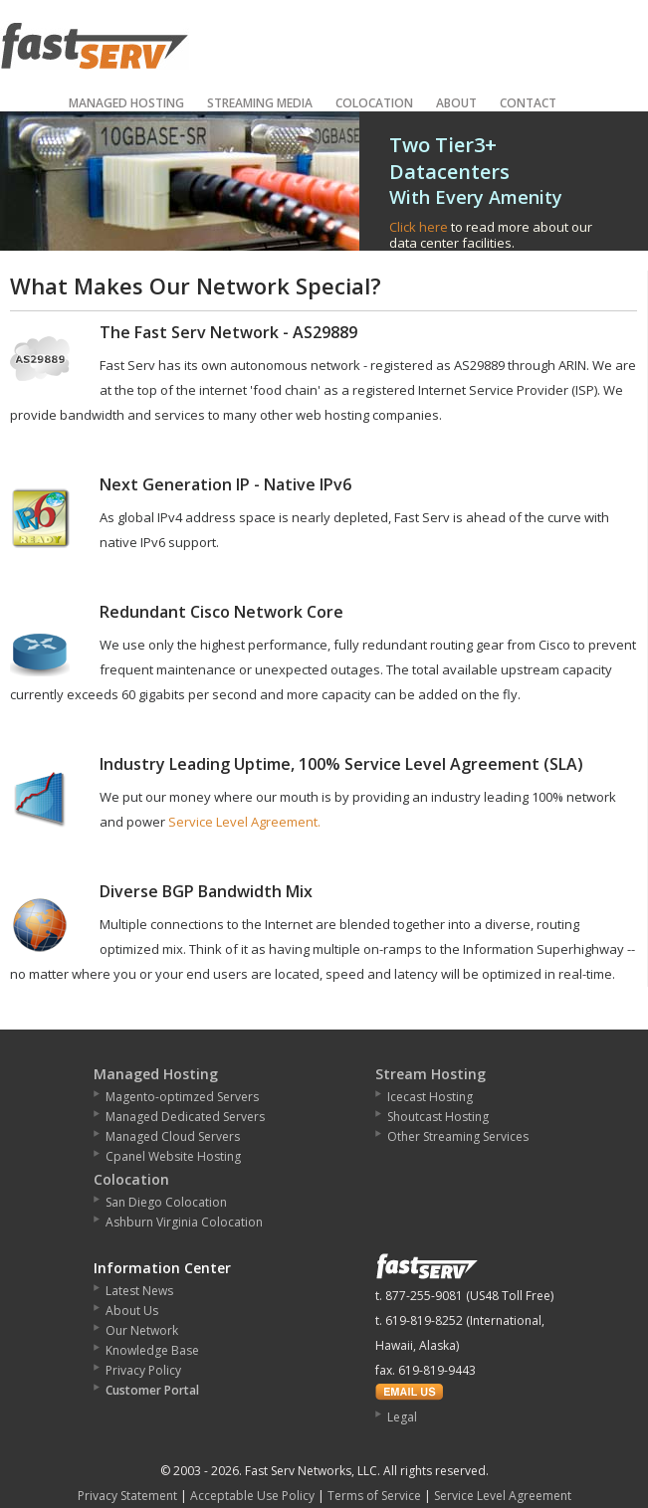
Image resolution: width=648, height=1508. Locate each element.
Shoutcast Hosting (438, 1116)
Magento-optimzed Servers (182, 1096)
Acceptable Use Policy (252, 1495)
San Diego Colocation (166, 1202)
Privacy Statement (127, 1495)
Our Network (142, 1330)
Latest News (139, 1290)
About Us (132, 1310)
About (456, 102)
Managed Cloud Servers (173, 1136)
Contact (528, 102)
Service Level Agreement (502, 1495)
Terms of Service (374, 1495)
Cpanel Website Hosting (173, 1156)
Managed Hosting (126, 102)
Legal (402, 1417)
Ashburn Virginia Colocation (184, 1222)
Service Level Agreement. (244, 822)
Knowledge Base (152, 1350)
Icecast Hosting (430, 1096)
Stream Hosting (430, 1073)
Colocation (374, 102)
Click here (418, 227)
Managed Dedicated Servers (185, 1116)
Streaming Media (260, 102)
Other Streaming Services (458, 1136)
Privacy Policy (143, 1370)
